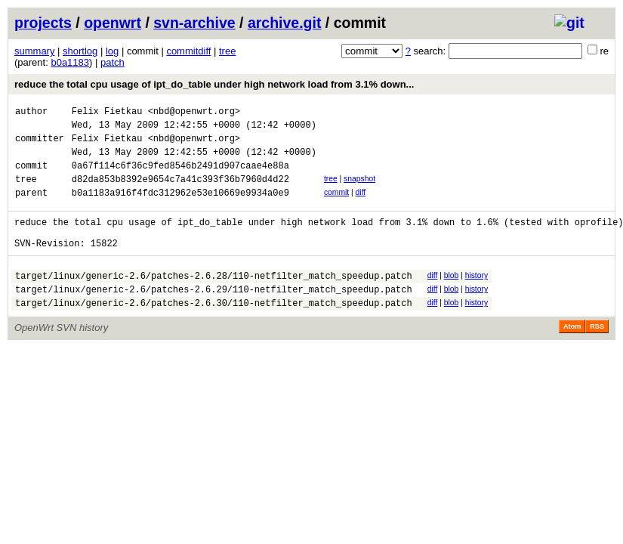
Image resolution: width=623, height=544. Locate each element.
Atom (572, 356)
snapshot (359, 190)
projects (43, 22)
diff (361, 206)
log (112, 51)
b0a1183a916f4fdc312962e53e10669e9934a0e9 (180, 208)
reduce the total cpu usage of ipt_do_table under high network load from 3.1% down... (214, 84)
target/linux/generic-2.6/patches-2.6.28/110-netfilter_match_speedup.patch (213, 300)
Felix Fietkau (107, 113)
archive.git (285, 22)
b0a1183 (70, 62)
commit (336, 206)
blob (451, 298)
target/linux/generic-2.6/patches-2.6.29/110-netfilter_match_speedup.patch (213, 316)
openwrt (112, 22)
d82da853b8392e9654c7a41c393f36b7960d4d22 (180, 192)
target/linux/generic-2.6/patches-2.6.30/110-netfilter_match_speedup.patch (213, 332)
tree (227, 51)
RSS (597, 356)
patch (112, 62)
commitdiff (188, 51)
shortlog (80, 51)
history (476, 298)
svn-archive (194, 22)
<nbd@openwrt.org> (194, 113)
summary (34, 51)
